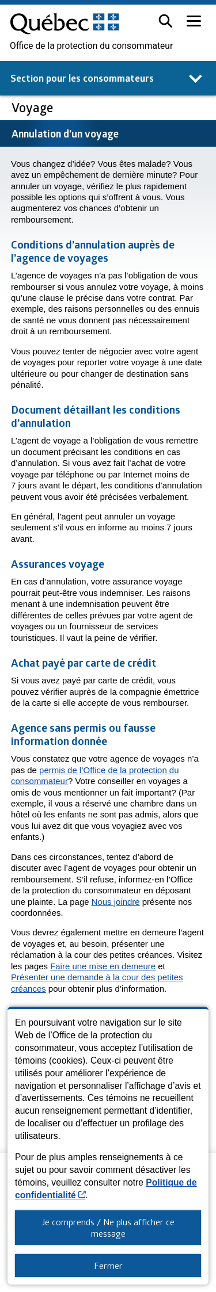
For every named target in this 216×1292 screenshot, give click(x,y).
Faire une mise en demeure (103, 966)
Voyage (34, 107)
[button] (165, 21)
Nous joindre (116, 902)
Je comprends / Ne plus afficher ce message (108, 1227)
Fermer (108, 1265)
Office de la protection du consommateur (91, 46)
